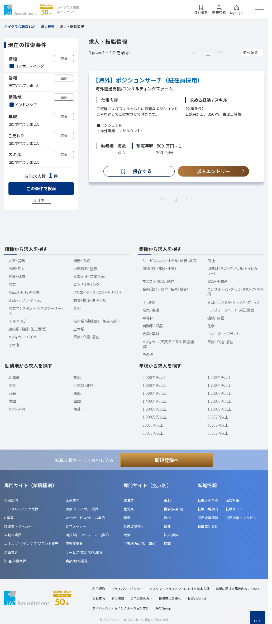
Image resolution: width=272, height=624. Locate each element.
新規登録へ (167, 459)
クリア (38, 200)
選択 (63, 58)
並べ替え (250, 52)
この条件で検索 (41, 188)
